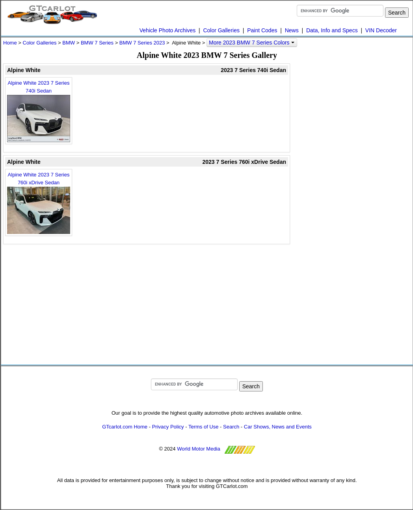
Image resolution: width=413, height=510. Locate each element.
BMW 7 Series (97, 43)
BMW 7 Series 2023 (142, 43)
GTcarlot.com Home (124, 427)
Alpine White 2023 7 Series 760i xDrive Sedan (38, 203)
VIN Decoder (381, 30)
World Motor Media (198, 449)
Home (10, 43)
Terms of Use (203, 427)
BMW (68, 43)
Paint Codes (262, 30)
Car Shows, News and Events (278, 427)
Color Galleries (221, 30)
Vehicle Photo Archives (167, 30)
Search (231, 427)
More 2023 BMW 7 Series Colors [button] (251, 42)
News (292, 30)
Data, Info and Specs (332, 30)
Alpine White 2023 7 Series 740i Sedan (38, 111)
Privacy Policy (168, 427)
